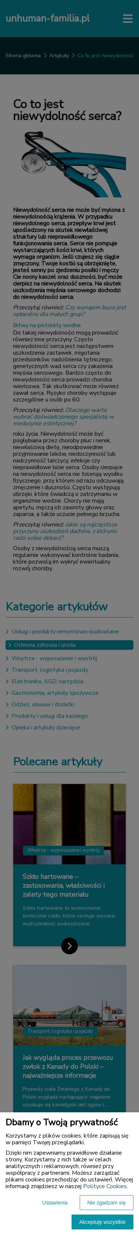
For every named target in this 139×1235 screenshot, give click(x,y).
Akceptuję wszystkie (102, 1222)
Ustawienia (54, 1203)
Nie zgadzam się (106, 1203)
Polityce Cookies (105, 1186)
